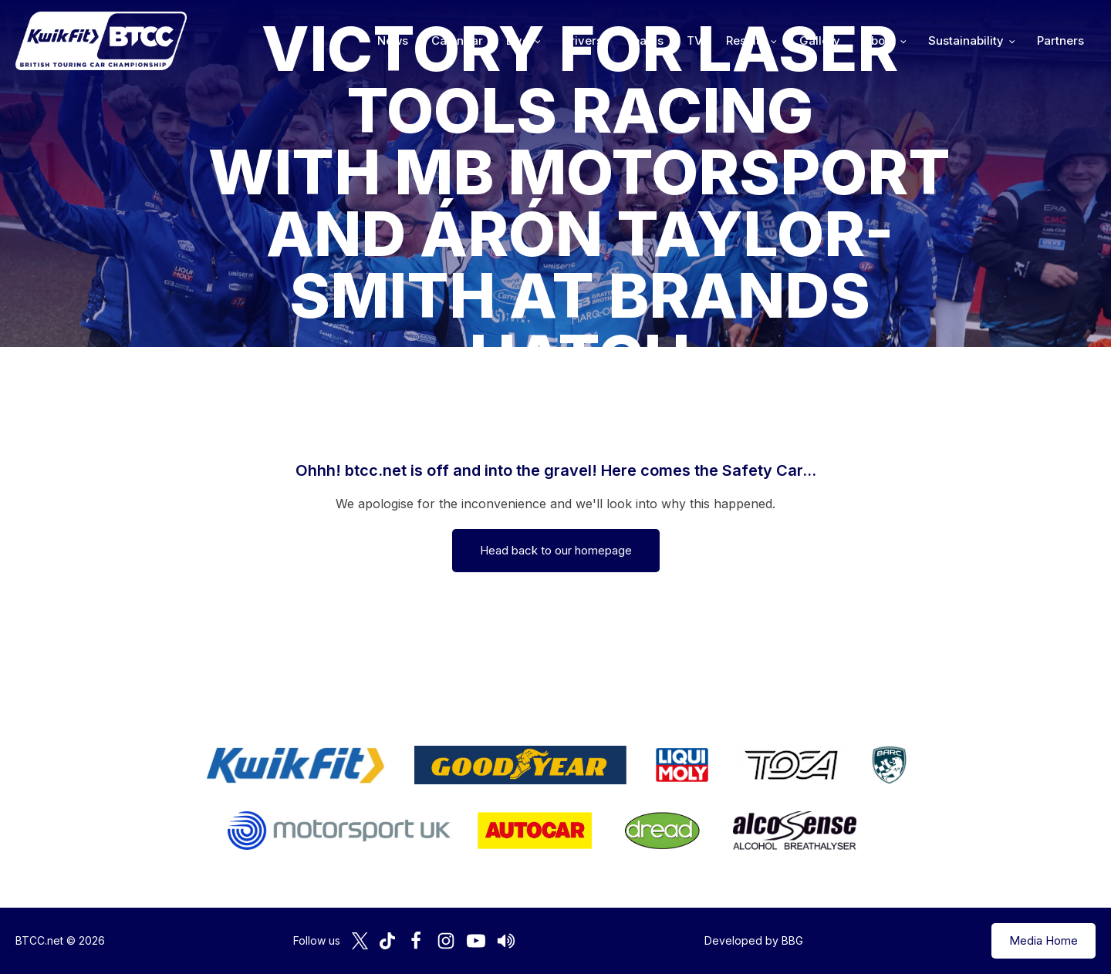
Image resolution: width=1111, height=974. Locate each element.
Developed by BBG (753, 940)
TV (695, 40)
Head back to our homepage (556, 550)
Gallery (819, 40)
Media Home (1043, 940)
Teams (645, 40)
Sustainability (966, 40)
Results (746, 40)
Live (517, 40)
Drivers (582, 40)
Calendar (457, 40)
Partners (1060, 40)
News (392, 40)
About (879, 40)
